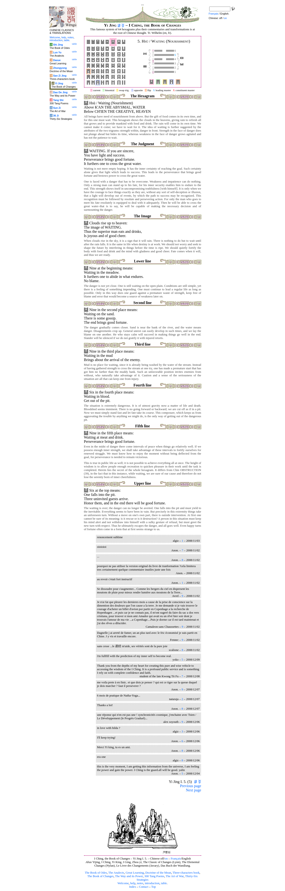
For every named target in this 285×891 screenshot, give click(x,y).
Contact (143, 886)
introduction (152, 883)
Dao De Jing (60, 92)
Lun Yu (57, 52)
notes (140, 883)
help (132, 883)
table (164, 883)
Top (153, 886)
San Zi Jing (59, 75)
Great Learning (134, 872)
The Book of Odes (96, 872)
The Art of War (175, 876)
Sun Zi (57, 107)
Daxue (57, 60)
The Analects (116, 872)
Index (132, 886)
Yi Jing (59, 83)
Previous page (190, 786)
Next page (193, 790)
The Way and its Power (129, 876)
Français (176, 858)
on (166, 858)
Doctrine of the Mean (158, 872)
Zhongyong (60, 67)
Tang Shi (58, 100)
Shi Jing (58, 44)
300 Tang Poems (154, 876)
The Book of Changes (100, 876)
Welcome (123, 883)
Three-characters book (186, 872)
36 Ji (56, 115)
